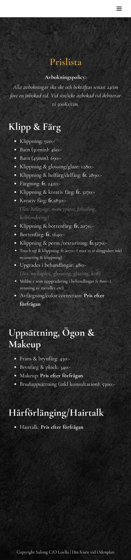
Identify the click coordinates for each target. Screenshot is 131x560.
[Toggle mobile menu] (120, 9)
